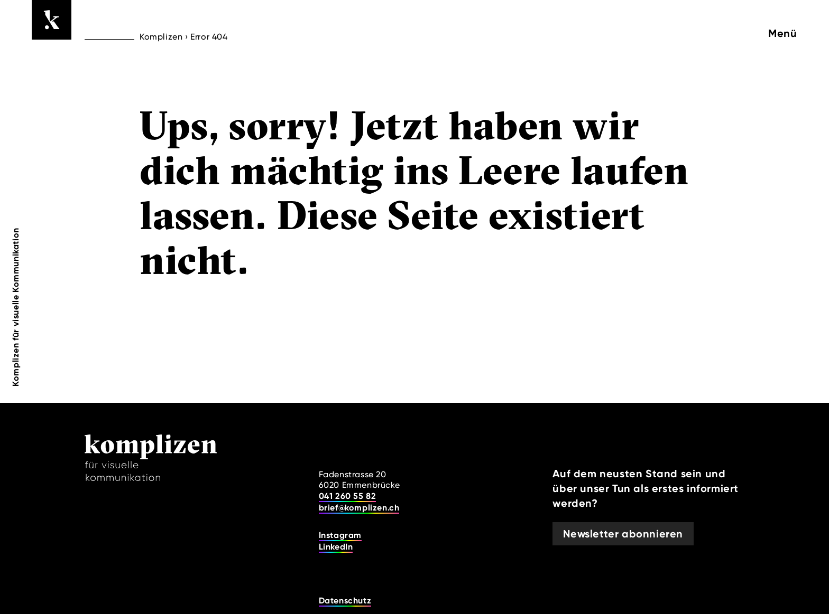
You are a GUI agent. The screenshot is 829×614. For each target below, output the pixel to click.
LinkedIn (336, 547)
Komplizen (161, 37)
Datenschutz (345, 601)
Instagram (340, 535)
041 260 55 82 (347, 496)
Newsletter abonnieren (623, 533)
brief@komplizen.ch (359, 508)
